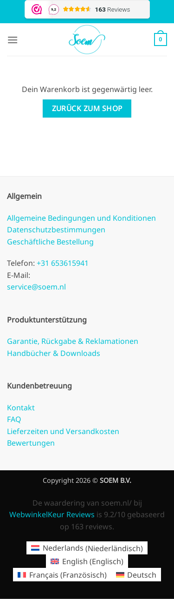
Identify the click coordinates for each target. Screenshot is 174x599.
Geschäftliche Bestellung (50, 242)
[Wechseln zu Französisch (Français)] (62, 574)
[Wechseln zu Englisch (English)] (87, 561)
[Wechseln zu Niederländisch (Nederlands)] (86, 548)
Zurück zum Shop (87, 108)
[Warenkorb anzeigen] (160, 39)
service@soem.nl (36, 287)
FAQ (14, 419)
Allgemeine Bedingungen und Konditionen (81, 218)
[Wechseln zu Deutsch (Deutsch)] (136, 574)
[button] (12, 39)
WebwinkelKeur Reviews (52, 514)
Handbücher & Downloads (53, 353)
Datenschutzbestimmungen (56, 229)
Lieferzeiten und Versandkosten (63, 431)
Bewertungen (31, 443)
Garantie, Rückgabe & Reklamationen (72, 341)
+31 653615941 (62, 263)
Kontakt (21, 407)
